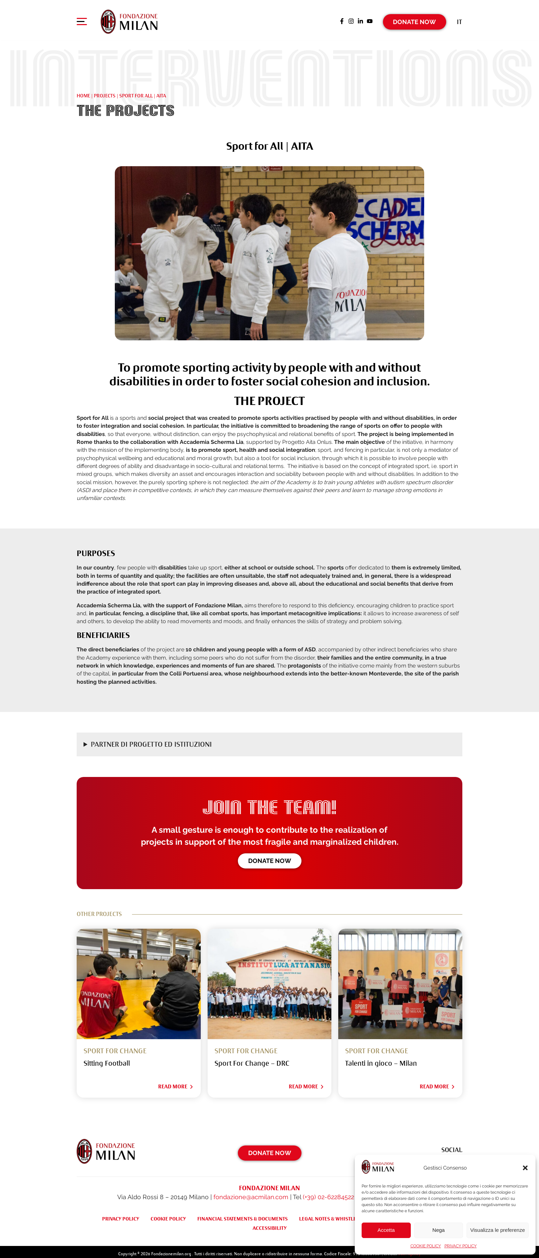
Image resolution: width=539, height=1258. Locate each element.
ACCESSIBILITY (270, 1223)
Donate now (269, 856)
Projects (105, 91)
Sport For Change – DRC (251, 1059)
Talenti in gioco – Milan (381, 1059)
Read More (176, 1082)
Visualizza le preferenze (497, 1230)
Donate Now (414, 18)
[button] (525, 1167)
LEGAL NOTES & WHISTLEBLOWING (339, 1214)
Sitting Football (107, 1059)
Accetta (386, 1230)
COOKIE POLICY (425, 1246)
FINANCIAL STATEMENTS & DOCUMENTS (242, 1214)
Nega (438, 1230)
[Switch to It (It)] (459, 18)
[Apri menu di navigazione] (82, 20)
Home (83, 91)
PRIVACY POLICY (460, 1246)
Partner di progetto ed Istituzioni (151, 740)
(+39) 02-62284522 (328, 1192)
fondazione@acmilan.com (250, 1192)
